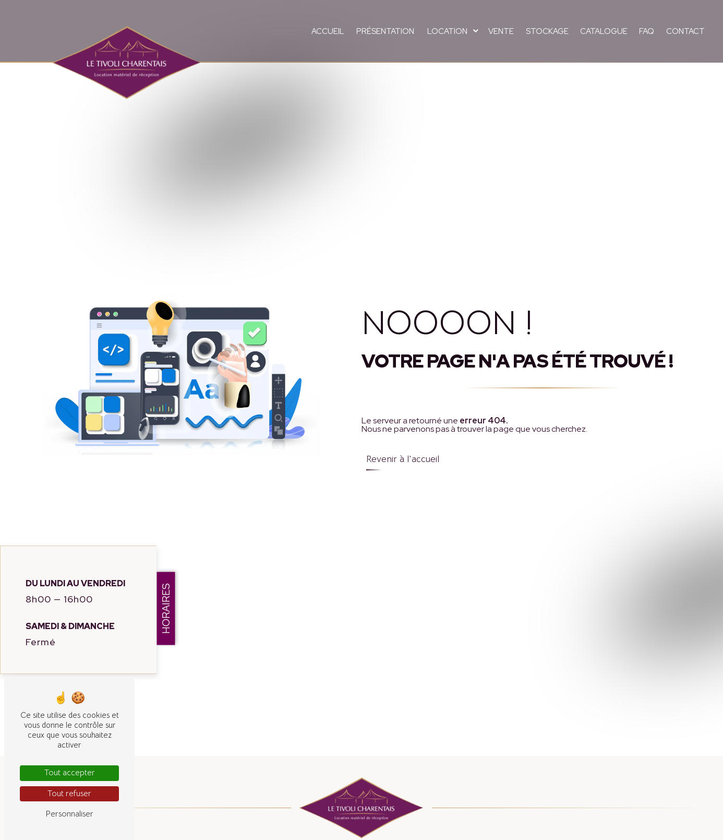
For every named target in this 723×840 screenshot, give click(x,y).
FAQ (646, 31)
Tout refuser (69, 793)
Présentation (385, 31)
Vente (501, 31)
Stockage (547, 31)
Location (447, 31)
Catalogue (604, 31)
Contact (685, 31)
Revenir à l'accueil (402, 459)
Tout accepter (69, 772)
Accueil (327, 31)
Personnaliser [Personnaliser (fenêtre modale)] (69, 814)
